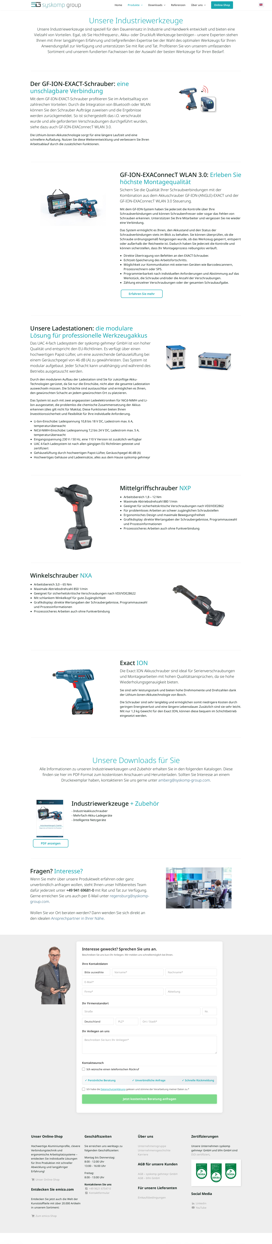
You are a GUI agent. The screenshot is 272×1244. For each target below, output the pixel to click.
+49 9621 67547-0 (97, 1188)
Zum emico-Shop (44, 1215)
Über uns (197, 5)
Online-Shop (222, 5)
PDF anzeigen (51, 843)
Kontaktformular (97, 1192)
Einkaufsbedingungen (152, 1197)
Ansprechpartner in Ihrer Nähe (77, 918)
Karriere (143, 1153)
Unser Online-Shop (45, 1179)
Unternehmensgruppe (152, 1145)
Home (118, 5)
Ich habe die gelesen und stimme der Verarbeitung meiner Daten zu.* (138, 1088)
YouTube (198, 1207)
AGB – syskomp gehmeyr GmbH (157, 1173)
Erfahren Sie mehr (142, 294)
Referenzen (178, 5)
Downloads (155, 5)
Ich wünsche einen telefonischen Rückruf (110, 1068)
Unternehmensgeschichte (154, 1149)
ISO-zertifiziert (200, 1153)
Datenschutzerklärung (113, 1088)
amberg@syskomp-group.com (184, 780)
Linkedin (198, 1202)
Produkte (134, 5)
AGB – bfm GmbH (149, 1177)
